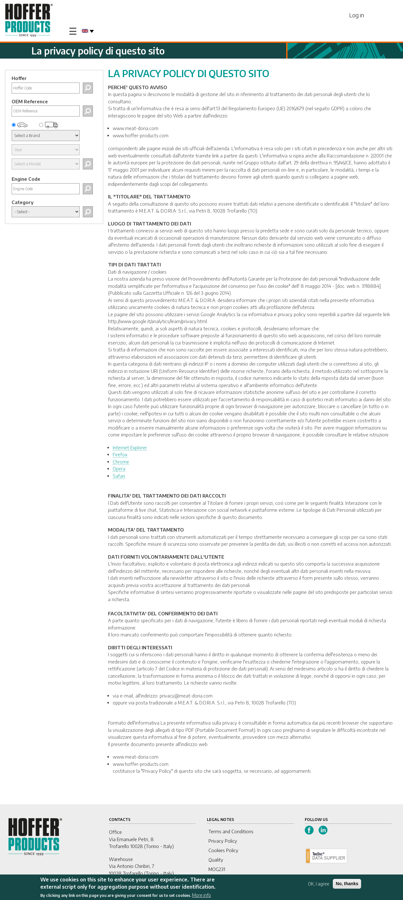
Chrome (121, 461)
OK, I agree (318, 883)
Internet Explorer (130, 447)
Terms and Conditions (230, 831)
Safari (119, 476)
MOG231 (216, 869)
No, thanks (347, 883)
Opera (119, 468)
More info (201, 895)
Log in (356, 15)
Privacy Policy (222, 841)
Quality (215, 860)
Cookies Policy (223, 850)
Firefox (120, 454)
